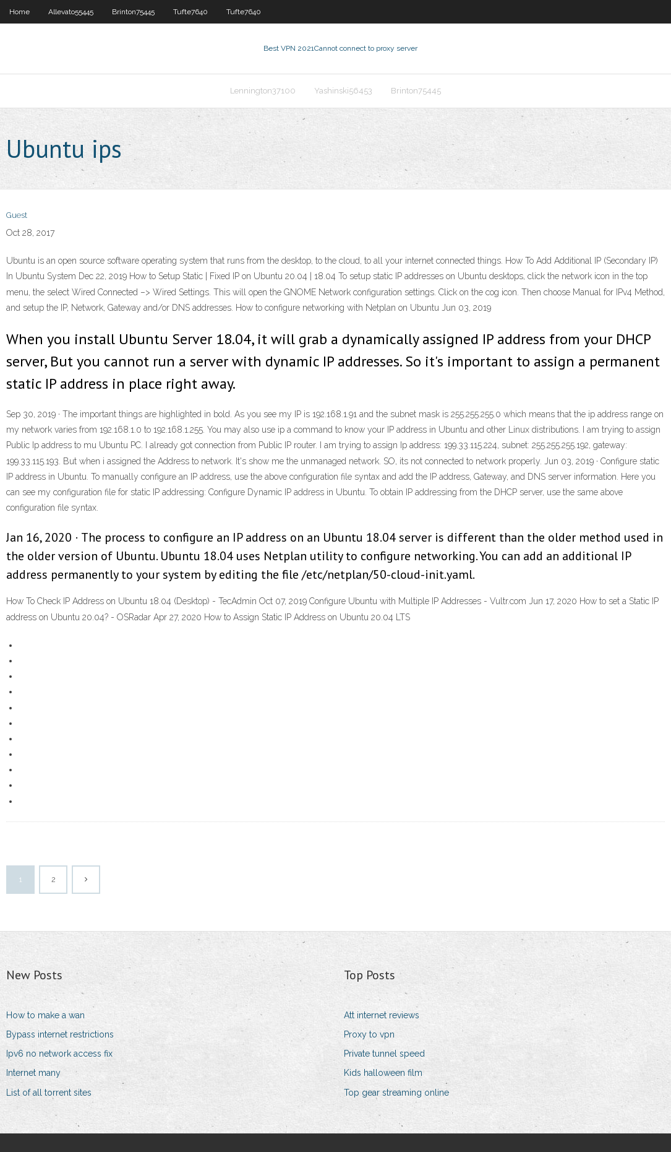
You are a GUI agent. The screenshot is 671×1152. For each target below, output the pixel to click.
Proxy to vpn (369, 1034)
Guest (16, 215)
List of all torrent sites (49, 1093)
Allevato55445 (70, 11)
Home (19, 11)
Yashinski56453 (343, 90)
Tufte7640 (190, 11)
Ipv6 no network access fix (59, 1054)
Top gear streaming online (396, 1093)
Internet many (33, 1073)
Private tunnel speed (384, 1054)
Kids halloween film (383, 1073)
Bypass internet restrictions (60, 1034)
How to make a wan (45, 1015)
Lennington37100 (263, 90)
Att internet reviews (381, 1015)
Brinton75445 (133, 11)
